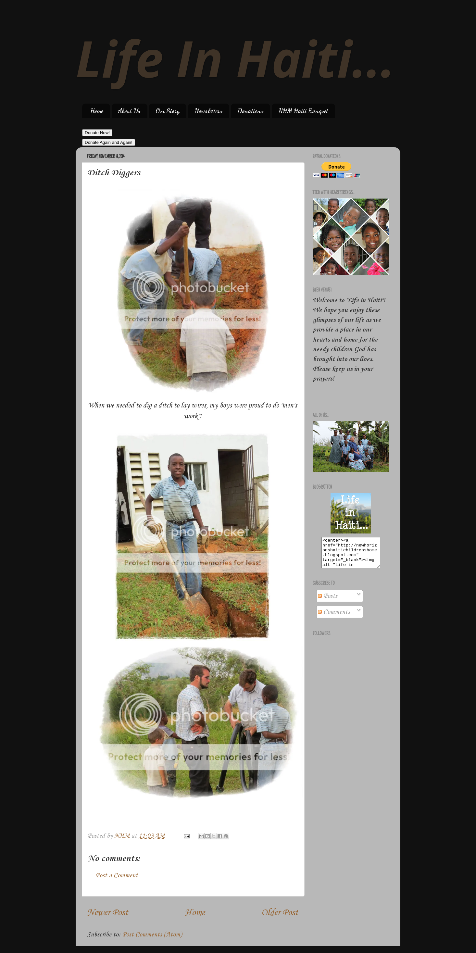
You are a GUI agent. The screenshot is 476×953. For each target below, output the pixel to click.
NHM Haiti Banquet (303, 111)
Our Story (168, 111)
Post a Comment (116, 876)
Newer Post (107, 913)
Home (96, 111)
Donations (250, 111)
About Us (129, 111)
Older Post (279, 913)
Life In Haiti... (235, 57)
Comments (334, 618)
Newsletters (208, 111)
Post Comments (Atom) (152, 935)
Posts (327, 602)
